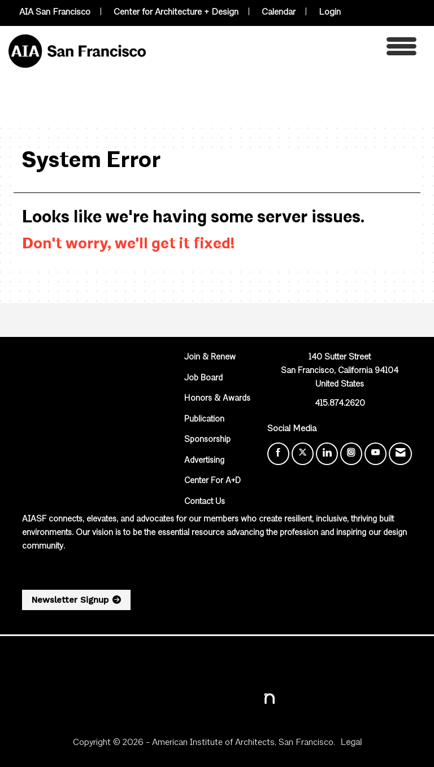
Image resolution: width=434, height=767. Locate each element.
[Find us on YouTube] (375, 453)
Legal (351, 742)
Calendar (279, 12)
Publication (204, 419)
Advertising (204, 461)
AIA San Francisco (54, 12)
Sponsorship (207, 440)
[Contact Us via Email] (400, 453)
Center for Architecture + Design (176, 12)
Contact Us (204, 502)
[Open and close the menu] (284, 49)
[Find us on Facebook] (278, 453)
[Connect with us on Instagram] (351, 453)
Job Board (203, 378)
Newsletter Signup (70, 600)
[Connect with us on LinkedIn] (327, 453)
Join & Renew (210, 357)
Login (330, 12)
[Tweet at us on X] (303, 453)
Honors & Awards (217, 399)
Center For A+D (212, 481)
